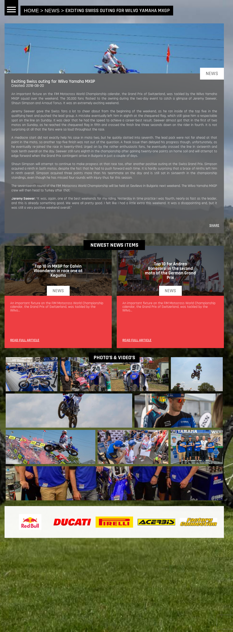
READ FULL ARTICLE (24, 341)
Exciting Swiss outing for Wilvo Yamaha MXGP (117, 11)
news (52, 10)
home (31, 10)
